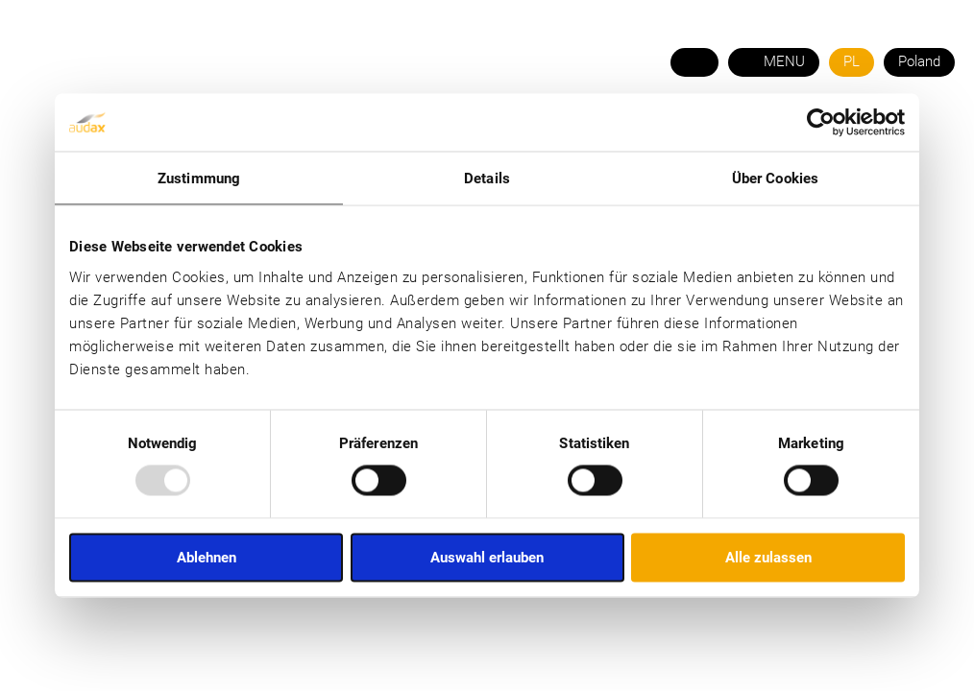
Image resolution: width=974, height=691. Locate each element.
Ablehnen (206, 556)
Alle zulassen (768, 556)
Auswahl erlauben (487, 556)
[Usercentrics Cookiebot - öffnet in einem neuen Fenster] (821, 122)
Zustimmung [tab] (199, 178)
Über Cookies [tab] (775, 178)
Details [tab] (487, 178)
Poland (919, 61)
